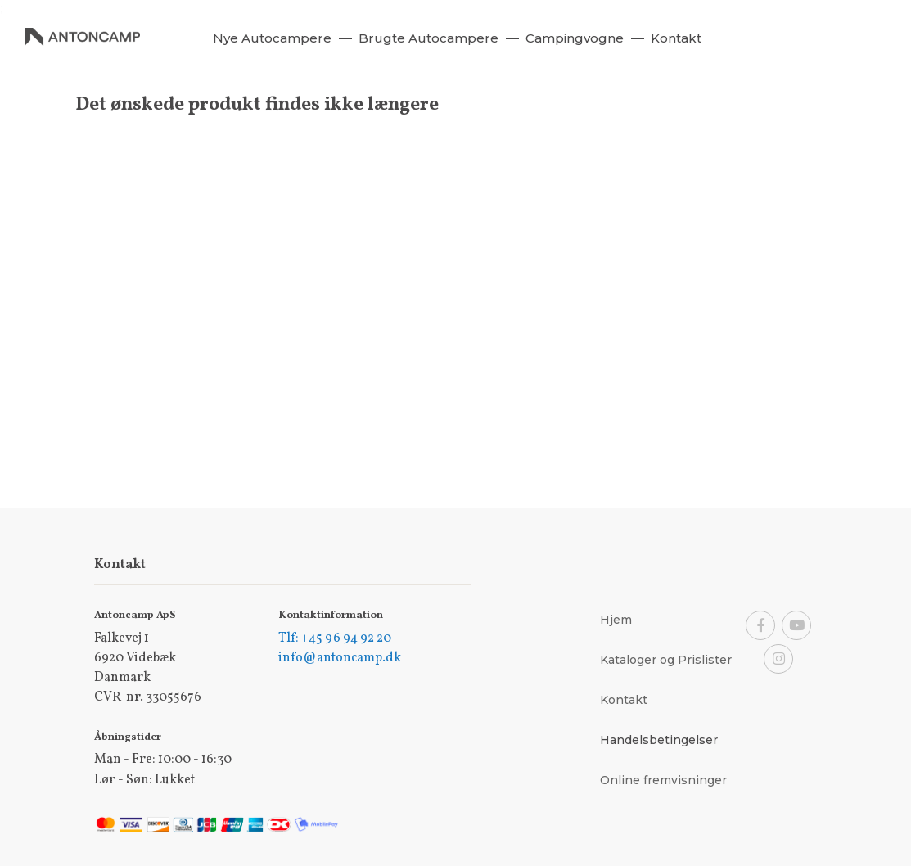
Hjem (616, 619)
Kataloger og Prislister (666, 659)
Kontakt (623, 699)
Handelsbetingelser (659, 740)
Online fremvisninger (663, 780)
